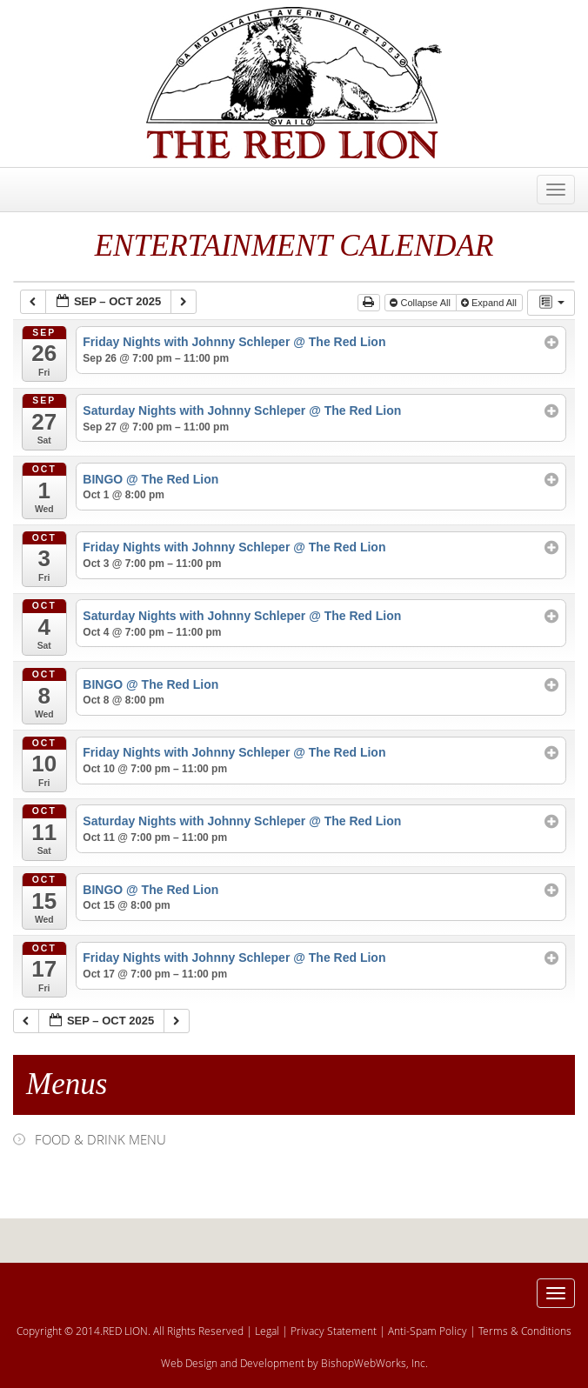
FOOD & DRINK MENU (100, 1139)
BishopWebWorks (363, 1363)
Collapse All (421, 302)
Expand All (490, 302)
